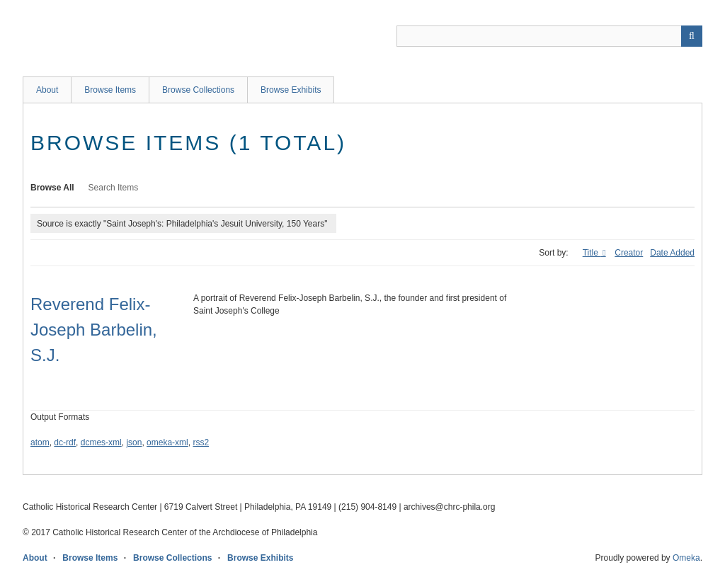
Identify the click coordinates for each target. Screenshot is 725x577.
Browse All (52, 188)
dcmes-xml (101, 442)
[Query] (549, 36)
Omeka (686, 558)
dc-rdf (65, 442)
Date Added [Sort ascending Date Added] (672, 253)
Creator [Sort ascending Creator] (629, 253)
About (47, 90)
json (134, 442)
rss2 (201, 442)
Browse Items (110, 90)
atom (40, 442)
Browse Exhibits (291, 90)
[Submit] (691, 36)
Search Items (114, 188)
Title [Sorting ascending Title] (592, 253)
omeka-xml (167, 442)
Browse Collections (198, 90)
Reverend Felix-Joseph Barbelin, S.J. (93, 330)
